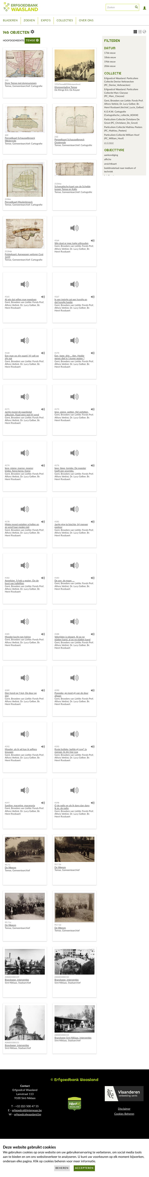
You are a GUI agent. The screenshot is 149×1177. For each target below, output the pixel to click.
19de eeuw (109, 61)
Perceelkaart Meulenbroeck (19, 202)
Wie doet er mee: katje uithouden (71, 243)
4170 (57, 353)
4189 (7, 690)
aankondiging (111, 155)
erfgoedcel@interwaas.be (27, 1110)
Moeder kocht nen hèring (18, 637)
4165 (7, 297)
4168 (7, 353)
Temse (32, 40)
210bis (8, 199)
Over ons (86, 20)
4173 (57, 409)
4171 (7, 409)
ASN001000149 (12, 977)
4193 (57, 747)
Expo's (46, 20)
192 (6, 80)
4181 (57, 522)
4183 (57, 578)
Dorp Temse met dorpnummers (20, 83)
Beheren (61, 1168)
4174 (7, 465)
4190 (57, 690)
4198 (57, 803)
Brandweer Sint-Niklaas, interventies (73, 1038)
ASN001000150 (62, 977)
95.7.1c (8, 922)
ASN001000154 (62, 1035)
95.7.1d (58, 925)
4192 (7, 747)
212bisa (58, 184)
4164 (57, 241)
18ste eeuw (110, 57)
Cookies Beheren (124, 1114)
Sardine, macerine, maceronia (20, 805)
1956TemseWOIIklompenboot (68, 84)
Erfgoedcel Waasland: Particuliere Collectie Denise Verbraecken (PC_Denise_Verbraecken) (121, 81)
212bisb (8, 251)
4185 (7, 634)
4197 (7, 803)
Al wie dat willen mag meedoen (20, 299)
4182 (7, 578)
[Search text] (119, 7)
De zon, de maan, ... (64, 580)
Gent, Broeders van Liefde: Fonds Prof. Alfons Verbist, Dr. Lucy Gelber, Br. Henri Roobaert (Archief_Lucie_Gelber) (124, 104)
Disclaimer (124, 1109)
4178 (7, 522)
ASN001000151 (12, 1043)
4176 (57, 465)
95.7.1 (7, 865)
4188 (57, 634)
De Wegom (10, 867)
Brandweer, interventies (17, 980)
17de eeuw (109, 53)
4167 (57, 297)
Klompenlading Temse (66, 87)
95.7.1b (58, 864)
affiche (107, 159)
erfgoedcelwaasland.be (27, 1114)
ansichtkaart (110, 164)
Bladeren (10, 20)
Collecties (65, 20)
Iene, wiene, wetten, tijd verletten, (72, 412)
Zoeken (29, 20)
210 (56, 137)
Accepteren (84, 1168)
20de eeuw (109, 66)
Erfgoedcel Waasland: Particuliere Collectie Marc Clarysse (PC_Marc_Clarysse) (121, 92)
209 (6, 135)
